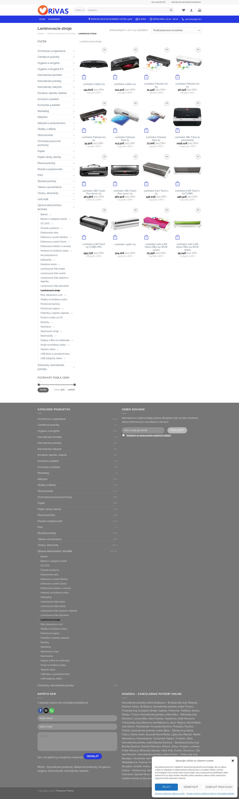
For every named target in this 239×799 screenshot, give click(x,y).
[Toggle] (74, 51)
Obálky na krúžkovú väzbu (54, 299)
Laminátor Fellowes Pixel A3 (125, 138)
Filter (43, 390)
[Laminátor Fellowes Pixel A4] (156, 117)
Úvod (42, 19)
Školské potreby (47, 181)
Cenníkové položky (48, 56)
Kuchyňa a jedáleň (48, 99)
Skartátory (46, 326)
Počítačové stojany (50, 308)
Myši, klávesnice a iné (51, 295)
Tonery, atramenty (48, 193)
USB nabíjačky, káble (51, 358)
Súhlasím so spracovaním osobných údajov (149, 435)
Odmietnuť (191, 787)
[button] (232, 760)
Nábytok (42, 117)
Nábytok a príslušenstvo (52, 123)
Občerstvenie (45, 135)
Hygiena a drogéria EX (50, 69)
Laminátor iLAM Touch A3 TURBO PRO (94, 245)
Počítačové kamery (50, 304)
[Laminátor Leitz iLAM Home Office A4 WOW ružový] (156, 224)
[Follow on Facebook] (40, 710)
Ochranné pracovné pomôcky (49, 143)
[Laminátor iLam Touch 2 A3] (156, 170)
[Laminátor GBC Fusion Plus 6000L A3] (94, 170)
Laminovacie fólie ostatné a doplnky (54, 279)
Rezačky (45, 322)
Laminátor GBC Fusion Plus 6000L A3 (94, 192)
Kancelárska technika (50, 74)
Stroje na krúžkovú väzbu (53, 344)
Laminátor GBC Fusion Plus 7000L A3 (125, 192)
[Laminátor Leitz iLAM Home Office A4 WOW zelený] (187, 224)
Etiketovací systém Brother (54, 237)
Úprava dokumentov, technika (61, 34)
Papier (41, 151)
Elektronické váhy (50, 232)
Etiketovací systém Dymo (53, 241)
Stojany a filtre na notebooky (55, 340)
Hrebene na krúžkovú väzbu (55, 250)
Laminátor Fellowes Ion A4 (94, 138)
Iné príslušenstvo (49, 255)
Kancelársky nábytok (50, 86)
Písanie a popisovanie (50, 169)
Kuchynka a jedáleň (49, 105)
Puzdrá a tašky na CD (52, 317)
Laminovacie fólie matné (53, 273)
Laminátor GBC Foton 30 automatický (187, 138)
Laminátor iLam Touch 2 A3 (156, 192)
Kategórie (54, 19)
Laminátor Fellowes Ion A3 (187, 85)
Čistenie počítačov (50, 228)
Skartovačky (47, 335)
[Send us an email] (46, 710)
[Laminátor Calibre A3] (94, 63)
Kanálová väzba (49, 264)
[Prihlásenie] (191, 10)
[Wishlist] (183, 10)
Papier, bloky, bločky (49, 157)
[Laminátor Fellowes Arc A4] (156, 63)
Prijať (166, 787)
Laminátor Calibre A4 (125, 84)
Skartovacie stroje (50, 331)
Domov (41, 34)
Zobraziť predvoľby (219, 787)
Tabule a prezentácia (49, 187)
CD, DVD (45, 223)
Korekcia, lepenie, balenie (52, 93)
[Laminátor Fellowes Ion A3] (187, 63)
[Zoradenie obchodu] (176, 30)
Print (40, 175)
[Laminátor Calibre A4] (125, 63)
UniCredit (43, 199)
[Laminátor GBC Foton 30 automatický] (187, 117)
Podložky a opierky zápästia (55, 313)
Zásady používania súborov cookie (170, 793)
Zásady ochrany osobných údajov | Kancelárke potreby (210, 793)
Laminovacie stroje (50, 290)
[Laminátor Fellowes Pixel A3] (125, 117)
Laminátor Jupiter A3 (125, 244)
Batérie (44, 214)
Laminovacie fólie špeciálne (55, 286)
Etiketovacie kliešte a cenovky (56, 246)
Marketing (43, 111)
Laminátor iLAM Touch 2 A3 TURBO (187, 192)
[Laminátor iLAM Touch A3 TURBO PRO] (94, 224)
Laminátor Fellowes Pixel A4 (156, 138)
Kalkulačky (46, 259)
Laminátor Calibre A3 (94, 84)
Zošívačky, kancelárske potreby (51, 367)
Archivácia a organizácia (52, 51)
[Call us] (51, 710)
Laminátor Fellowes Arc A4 (156, 85)
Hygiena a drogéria (49, 63)
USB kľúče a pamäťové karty (55, 353)
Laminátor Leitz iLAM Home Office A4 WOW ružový (156, 247)
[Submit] (171, 10)
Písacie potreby (46, 163)
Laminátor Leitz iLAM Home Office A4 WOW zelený (187, 247)
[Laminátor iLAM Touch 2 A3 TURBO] (187, 170)
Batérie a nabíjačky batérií (54, 219)
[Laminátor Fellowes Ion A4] (94, 117)
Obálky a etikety (47, 129)
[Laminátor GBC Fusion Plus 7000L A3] (125, 170)
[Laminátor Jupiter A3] (125, 224)
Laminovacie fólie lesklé (53, 268)
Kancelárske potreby (49, 81)
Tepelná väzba (48, 349)
